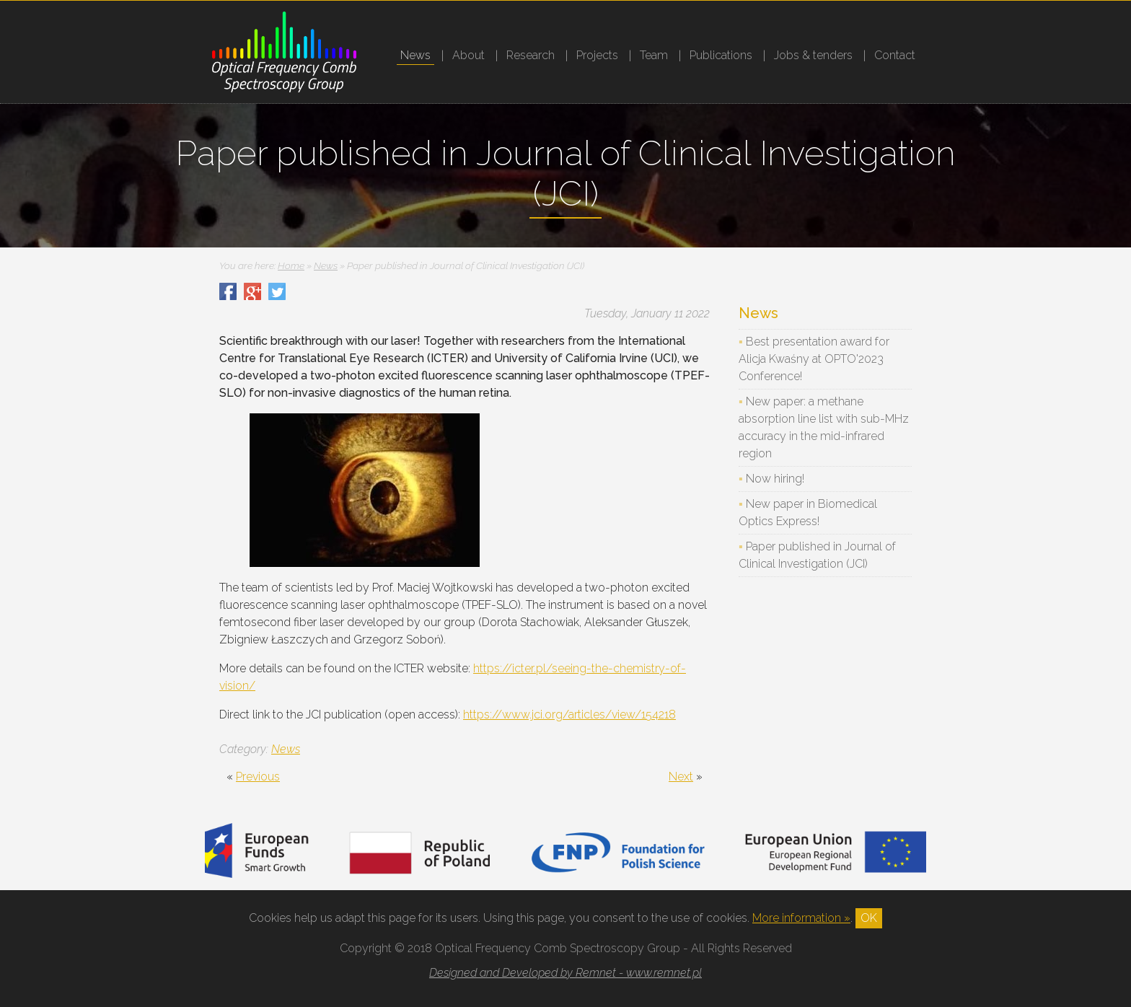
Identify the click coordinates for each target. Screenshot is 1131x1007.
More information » (801, 918)
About (468, 55)
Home (291, 265)
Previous (258, 776)
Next (681, 776)
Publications (721, 55)
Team (654, 55)
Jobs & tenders (813, 55)
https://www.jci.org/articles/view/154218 (569, 714)
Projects (597, 55)
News (415, 55)
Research (530, 55)
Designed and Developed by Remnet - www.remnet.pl (565, 973)
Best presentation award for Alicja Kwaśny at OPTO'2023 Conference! (814, 359)
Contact (894, 55)
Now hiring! (775, 478)
